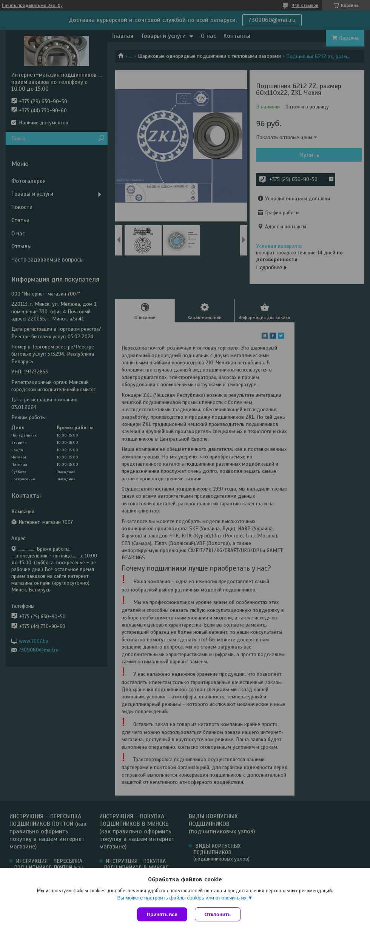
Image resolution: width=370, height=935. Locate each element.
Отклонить (218, 914)
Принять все (162, 914)
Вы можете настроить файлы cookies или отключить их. (182, 898)
